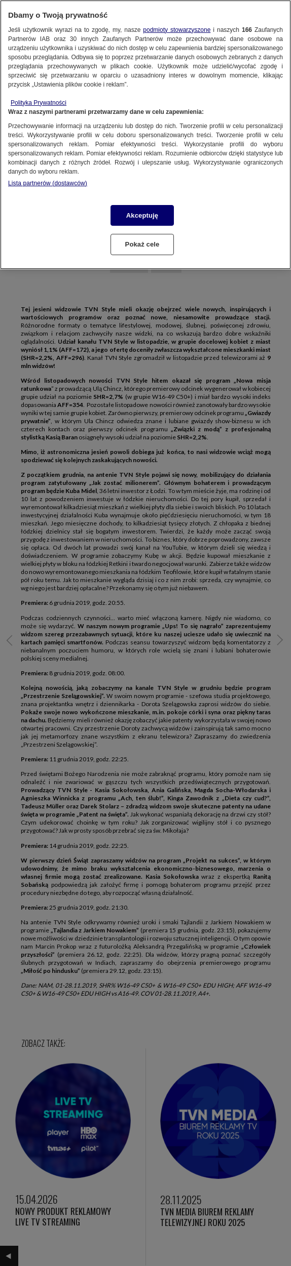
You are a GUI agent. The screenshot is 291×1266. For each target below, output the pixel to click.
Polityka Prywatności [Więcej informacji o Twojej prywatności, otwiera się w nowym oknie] (38, 102)
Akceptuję (142, 215)
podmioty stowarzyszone (176, 29)
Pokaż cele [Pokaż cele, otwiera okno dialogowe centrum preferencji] (142, 244)
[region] (145, 134)
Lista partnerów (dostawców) (47, 183)
